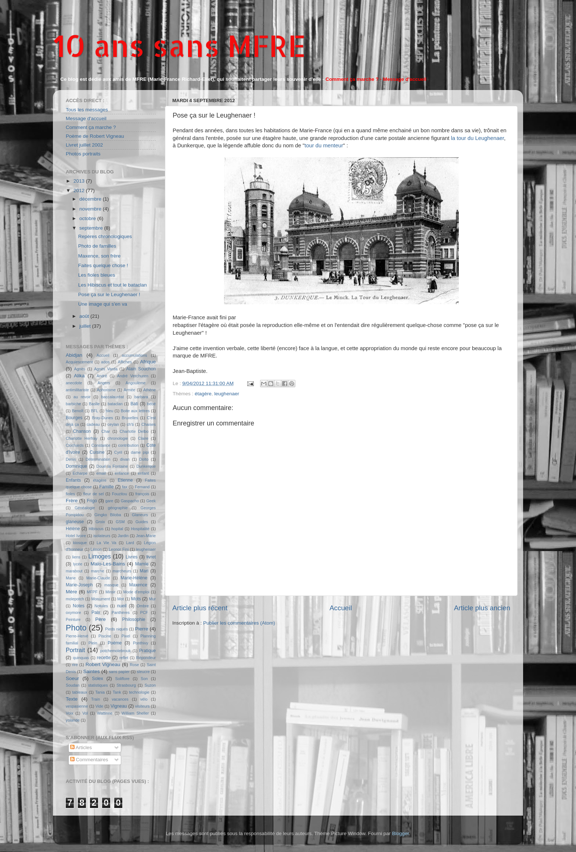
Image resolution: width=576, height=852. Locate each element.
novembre (91, 209)
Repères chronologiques (105, 236)
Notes (78, 605)
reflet (123, 657)
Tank (117, 692)
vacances (120, 699)
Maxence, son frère (99, 256)
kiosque (80, 542)
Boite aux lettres (135, 411)
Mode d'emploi (136, 592)
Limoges (99, 556)
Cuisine (97, 452)
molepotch (75, 599)
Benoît (77, 411)
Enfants (73, 480)
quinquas (81, 657)
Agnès (80, 369)
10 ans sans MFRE (179, 45)
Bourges (74, 417)
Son (144, 678)
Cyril (118, 452)
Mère (71, 591)
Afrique (148, 361)
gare (109, 501)
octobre (88, 218)
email (101, 473)
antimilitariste (77, 390)
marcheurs (121, 571)
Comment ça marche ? (91, 127)
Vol (85, 713)
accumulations (134, 355)
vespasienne (77, 706)
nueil (122, 605)
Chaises (148, 424)
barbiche (73, 404)
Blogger (400, 833)
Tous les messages (87, 109)
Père (100, 619)
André (102, 376)
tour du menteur (324, 145)
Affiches (125, 362)
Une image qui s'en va (102, 304)
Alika (79, 375)
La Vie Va (106, 542)
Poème (115, 643)
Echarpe (80, 473)
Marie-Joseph (79, 584)
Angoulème (136, 383)
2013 (79, 181)
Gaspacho (130, 501)
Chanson (82, 431)
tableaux (79, 692)
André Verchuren (132, 376)
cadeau (93, 424)
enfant (143, 473)
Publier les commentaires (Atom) (239, 623)
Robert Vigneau (103, 664)
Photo (76, 627)
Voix (69, 713)
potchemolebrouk (115, 650)
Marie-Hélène (133, 577)
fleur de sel (93, 494)
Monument (100, 599)
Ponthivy (140, 643)
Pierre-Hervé (77, 636)
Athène (149, 390)
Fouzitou (119, 494)
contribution (128, 445)
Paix (95, 612)
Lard (130, 542)
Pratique (147, 650)
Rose (134, 664)
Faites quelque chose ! (103, 265)
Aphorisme (106, 390)
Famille (106, 486)
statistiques (98, 685)
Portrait (75, 650)
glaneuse (75, 521)
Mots (136, 598)
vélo (144, 699)
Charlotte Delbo (134, 431)
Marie (71, 578)
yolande (73, 720)
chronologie (118, 438)
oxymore (73, 612)
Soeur (72, 678)
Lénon (95, 549)
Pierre (141, 629)
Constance (101, 445)
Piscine (104, 636)
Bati (134, 403)
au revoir (82, 397)
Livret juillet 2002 (84, 145)
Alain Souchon (141, 368)
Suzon (150, 685)
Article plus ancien (482, 608)
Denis (71, 459)
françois (142, 494)
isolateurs (101, 535)
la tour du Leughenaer (477, 138)
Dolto (143, 459)
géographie (117, 508)
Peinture (73, 619)
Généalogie (85, 508)
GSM (120, 522)
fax (124, 487)
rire (75, 664)
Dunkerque (146, 466)
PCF (144, 612)
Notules (101, 606)
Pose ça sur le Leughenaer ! (109, 294)
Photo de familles (97, 246)
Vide (99, 706)
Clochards (75, 445)
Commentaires (89, 759)
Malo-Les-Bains (108, 564)
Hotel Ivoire (76, 535)
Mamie (141, 564)
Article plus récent (199, 608)
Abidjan (74, 355)
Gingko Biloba (107, 515)
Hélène (73, 528)
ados (105, 362)
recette (104, 657)
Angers (103, 383)
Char (105, 431)
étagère (203, 393)
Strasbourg (126, 685)
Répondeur (146, 657)
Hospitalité (140, 528)
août (84, 316)
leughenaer (226, 393)
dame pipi (140, 452)
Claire (143, 438)
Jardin (123, 535)
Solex (97, 678)
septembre (91, 228)
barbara (141, 397)
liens (76, 557)
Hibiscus (96, 528)
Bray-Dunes (102, 418)
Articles (81, 747)
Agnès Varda (106, 369)
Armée (130, 390)
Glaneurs (140, 515)
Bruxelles (130, 418)
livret (151, 557)
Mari (144, 571)
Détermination (98, 459)
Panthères (121, 612)
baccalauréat (112, 397)
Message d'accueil (86, 118)
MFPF (92, 592)
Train (95, 699)
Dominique (76, 466)
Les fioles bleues (96, 275)
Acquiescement (79, 362)
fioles (70, 494)
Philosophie (133, 619)
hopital (117, 528)
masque (111, 585)
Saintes (91, 671)
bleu (109, 411)
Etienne (125, 480)
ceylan (113, 424)
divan (125, 459)
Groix (100, 522)
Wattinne (104, 713)
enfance (122, 473)
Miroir (110, 592)
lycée (77, 564)
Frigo (92, 500)
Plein (93, 643)
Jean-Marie (146, 535)
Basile (94, 404)
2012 (79, 190)
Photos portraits (83, 154)
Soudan (72, 685)
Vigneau (119, 706)
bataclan (115, 404)
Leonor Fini (119, 549)
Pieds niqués (116, 629)
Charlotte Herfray (81, 438)
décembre (91, 199)
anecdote (74, 383)
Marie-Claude (98, 578)
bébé (151, 404)
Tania (100, 692)
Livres (131, 557)
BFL (94, 411)
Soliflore (122, 678)
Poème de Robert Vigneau (95, 136)
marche (97, 571)
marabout (74, 571)
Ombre (143, 606)
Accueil (341, 608)
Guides (142, 522)
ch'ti (130, 424)
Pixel (126, 636)
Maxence (138, 584)
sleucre (143, 671)
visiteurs (142, 706)
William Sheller (135, 713)
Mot (120, 599)
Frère (72, 500)
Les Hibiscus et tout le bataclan (112, 285)
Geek (151, 501)
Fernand (142, 487)
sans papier (119, 671)
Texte (72, 699)
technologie (139, 692)
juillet (85, 326)
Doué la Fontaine (112, 466)
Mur (152, 599)
